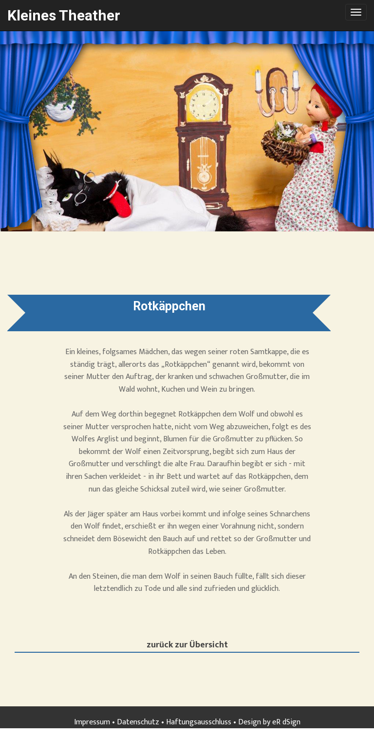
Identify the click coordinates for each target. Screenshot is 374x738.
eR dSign (286, 722)
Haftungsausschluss (198, 722)
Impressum (92, 722)
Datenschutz (138, 722)
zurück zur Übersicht (187, 645)
